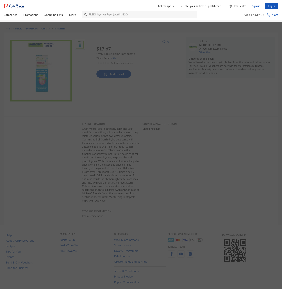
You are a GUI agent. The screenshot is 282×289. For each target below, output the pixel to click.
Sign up (256, 6)
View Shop (205, 52)
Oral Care (45, 29)
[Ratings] (115, 63)
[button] (262, 15)
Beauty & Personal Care (26, 29)
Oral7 (113, 58)
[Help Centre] (237, 6)
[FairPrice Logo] (14, 6)
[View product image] (80, 45)
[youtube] (181, 256)
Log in (271, 6)
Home (9, 29)
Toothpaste (59, 29)
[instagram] (190, 256)
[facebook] (171, 256)
